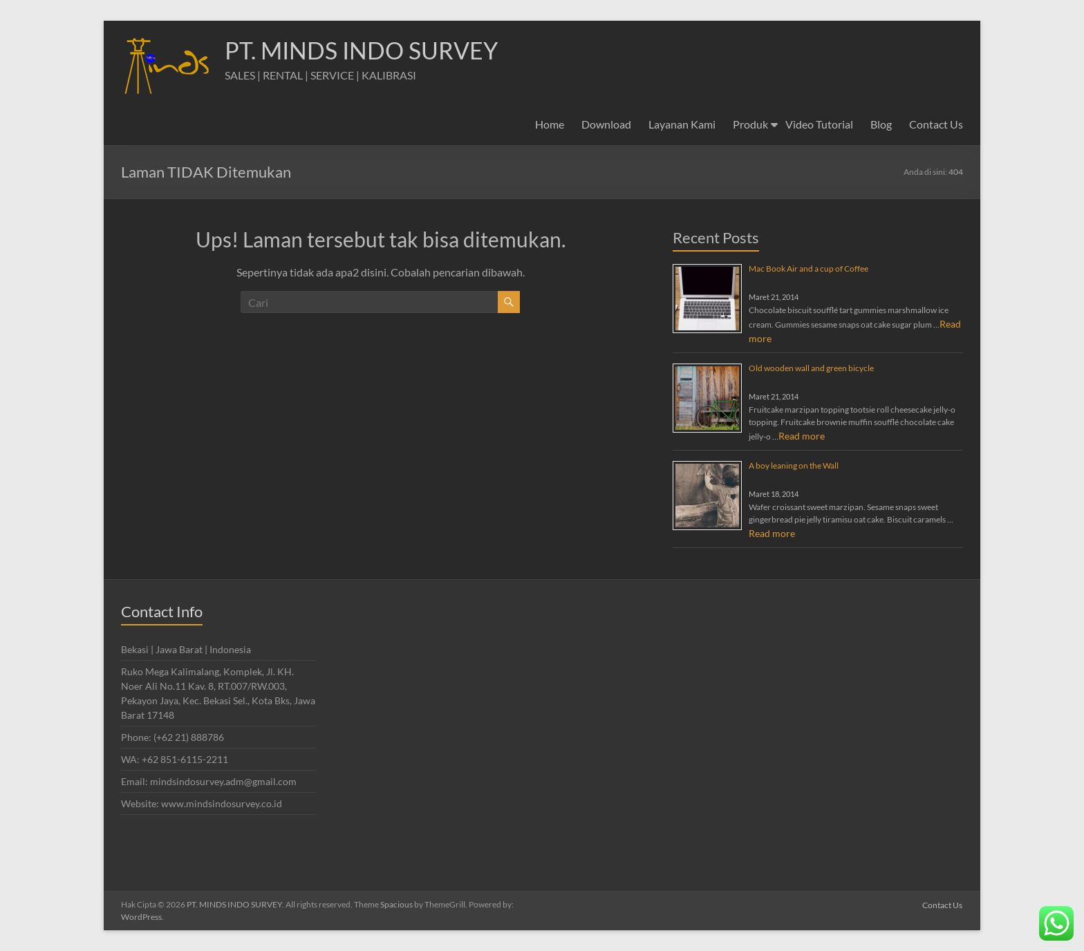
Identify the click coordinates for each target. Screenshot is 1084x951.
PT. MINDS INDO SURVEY (368, 50)
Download (606, 124)
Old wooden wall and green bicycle (811, 368)
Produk (750, 124)
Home (549, 124)
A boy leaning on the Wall (794, 465)
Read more (801, 436)
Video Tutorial (819, 124)
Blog (881, 124)
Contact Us (936, 124)
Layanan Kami (682, 124)
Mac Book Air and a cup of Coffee (808, 268)
